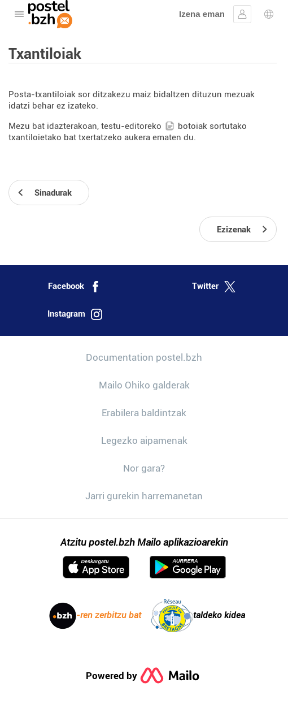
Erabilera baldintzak (144, 412)
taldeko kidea (198, 615)
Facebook (74, 286)
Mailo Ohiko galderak (144, 385)
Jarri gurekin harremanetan (144, 496)
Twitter (213, 286)
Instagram (74, 314)
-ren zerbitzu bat (95, 615)
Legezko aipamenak (144, 440)
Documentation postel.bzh (144, 357)
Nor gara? (144, 468)
